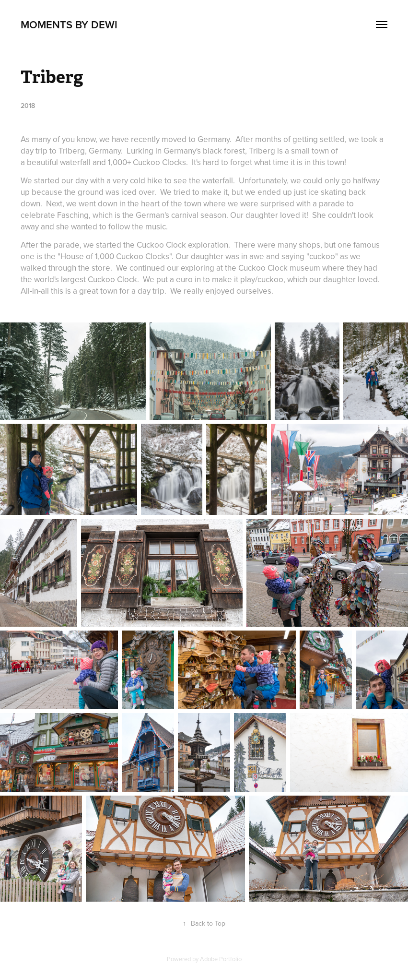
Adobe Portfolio (221, 958)
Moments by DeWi (69, 24)
